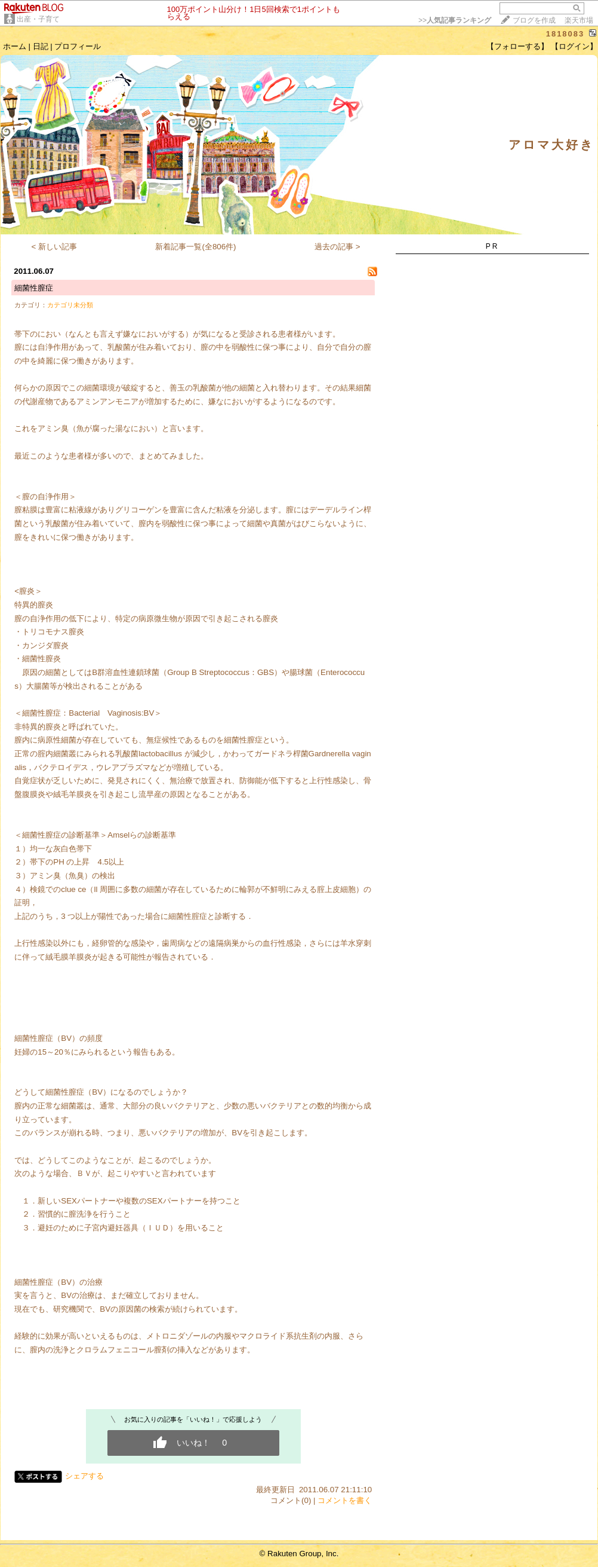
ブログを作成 (534, 20)
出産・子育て (38, 19)
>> (454, 20)
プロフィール (77, 46)
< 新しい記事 (55, 246)
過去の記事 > (337, 246)
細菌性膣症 (33, 287)
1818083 (565, 33)
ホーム (14, 46)
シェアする (84, 1475)
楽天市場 (579, 20)
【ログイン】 (574, 46)
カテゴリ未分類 (70, 304)
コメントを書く (345, 1500)
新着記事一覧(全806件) (195, 246)
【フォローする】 (517, 46)
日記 (40, 46)
